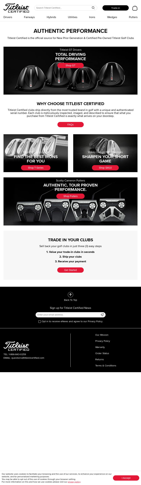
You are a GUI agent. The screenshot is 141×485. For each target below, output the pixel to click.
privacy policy (74, 482)
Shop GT (70, 65)
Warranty (100, 347)
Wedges (112, 17)
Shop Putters (70, 196)
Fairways (29, 17)
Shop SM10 (105, 167)
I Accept (126, 478)
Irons (92, 17)
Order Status (102, 353)
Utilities (72, 17)
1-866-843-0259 (17, 354)
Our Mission (101, 334)
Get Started (70, 270)
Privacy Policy (102, 341)
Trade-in (115, 7)
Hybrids (51, 17)
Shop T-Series (35, 167)
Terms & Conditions (105, 365)
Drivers (8, 17)
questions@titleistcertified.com (27, 357)
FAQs (70, 124)
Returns (99, 359)
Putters (133, 17)
